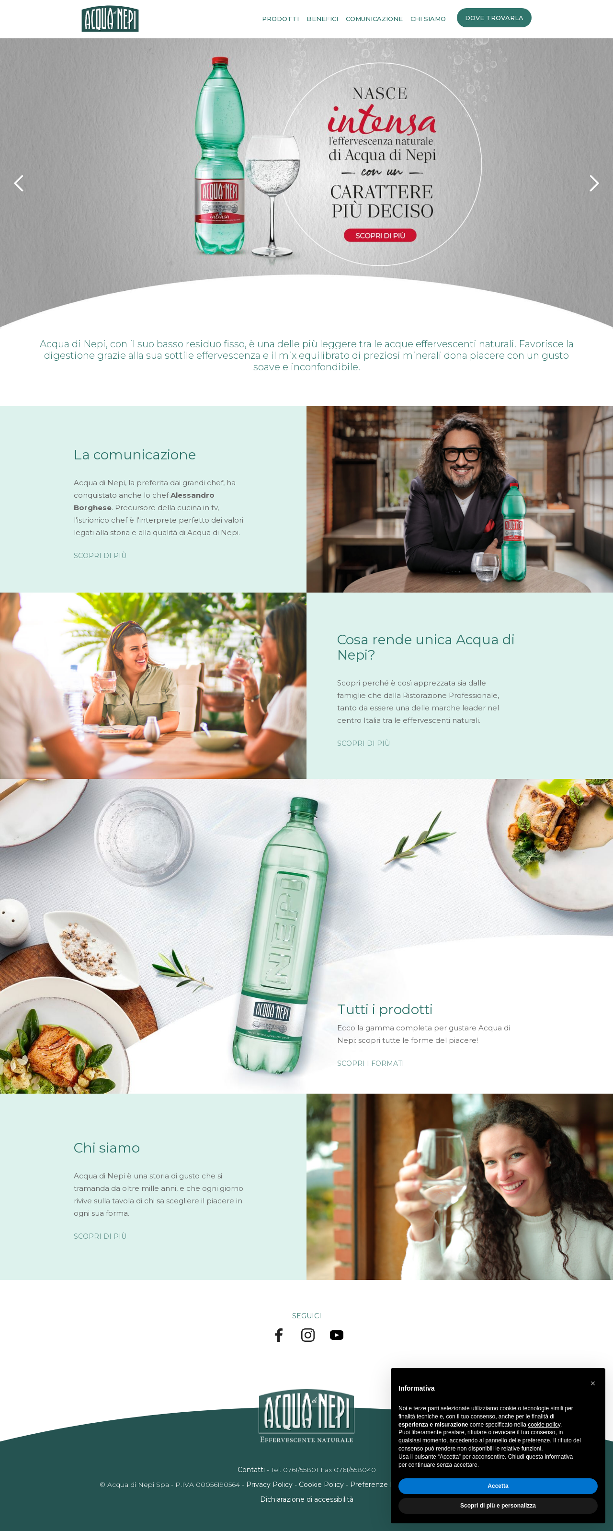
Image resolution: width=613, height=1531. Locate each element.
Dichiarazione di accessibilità (306, 1499)
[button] (19, 183)
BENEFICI (322, 19)
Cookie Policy (321, 1484)
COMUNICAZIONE (374, 19)
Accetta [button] (498, 1486)
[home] (110, 18)
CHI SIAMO (428, 19)
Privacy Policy (269, 1484)
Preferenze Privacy (382, 1484)
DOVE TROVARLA (494, 18)
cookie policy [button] (544, 1424)
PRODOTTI (280, 19)
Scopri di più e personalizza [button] (498, 1505)
